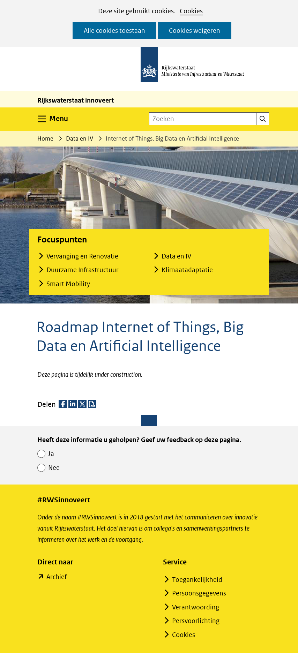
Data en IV (176, 256)
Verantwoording (195, 607)
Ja (51, 454)
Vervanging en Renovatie (82, 256)
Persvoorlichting (195, 621)
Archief (56, 577)
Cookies (191, 11)
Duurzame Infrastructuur (82, 270)
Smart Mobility (68, 284)
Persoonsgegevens (199, 593)
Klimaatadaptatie (187, 270)
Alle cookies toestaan (114, 31)
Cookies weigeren (194, 31)
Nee (54, 468)
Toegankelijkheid (197, 580)
